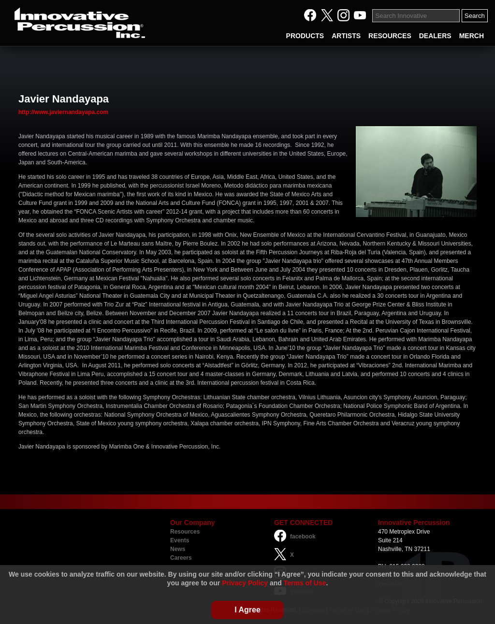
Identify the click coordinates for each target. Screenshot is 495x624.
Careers (181, 557)
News (177, 549)
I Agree (247, 610)
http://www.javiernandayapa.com (63, 112)
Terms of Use (305, 583)
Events (179, 540)
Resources (185, 531)
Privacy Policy (245, 583)
